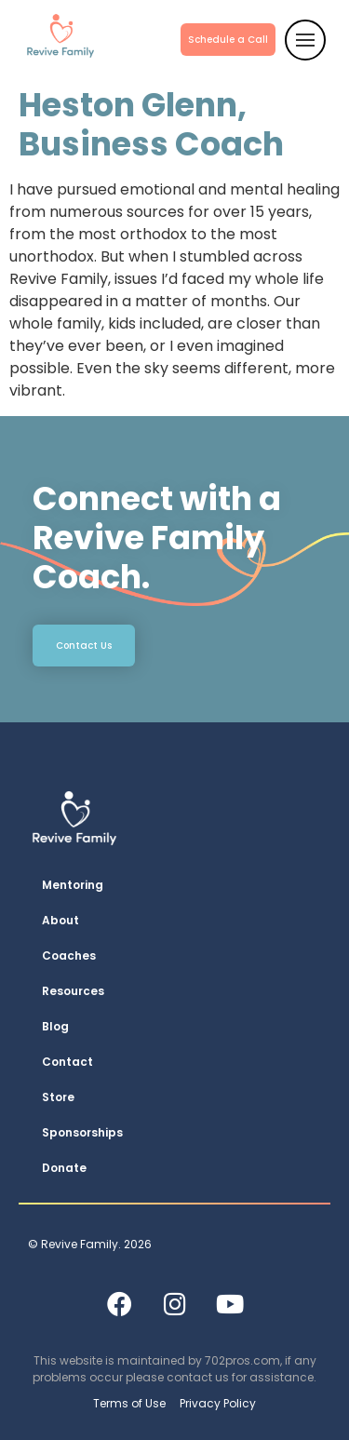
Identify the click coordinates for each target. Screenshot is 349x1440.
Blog (55, 1026)
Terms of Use (129, 1403)
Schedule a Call (228, 40)
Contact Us (84, 646)
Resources (73, 991)
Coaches (69, 955)
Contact (67, 1062)
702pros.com (242, 1360)
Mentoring (72, 885)
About (60, 920)
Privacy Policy (218, 1403)
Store (58, 1097)
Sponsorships (82, 1132)
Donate (64, 1168)
